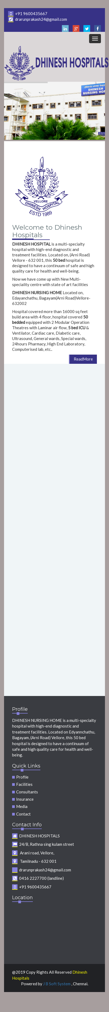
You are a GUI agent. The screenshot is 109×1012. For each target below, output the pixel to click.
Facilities (24, 784)
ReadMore (83, 358)
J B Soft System (57, 983)
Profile (22, 777)
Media (21, 806)
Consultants (27, 791)
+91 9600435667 (27, 13)
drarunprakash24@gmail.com (37, 19)
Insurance (25, 799)
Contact (23, 813)
